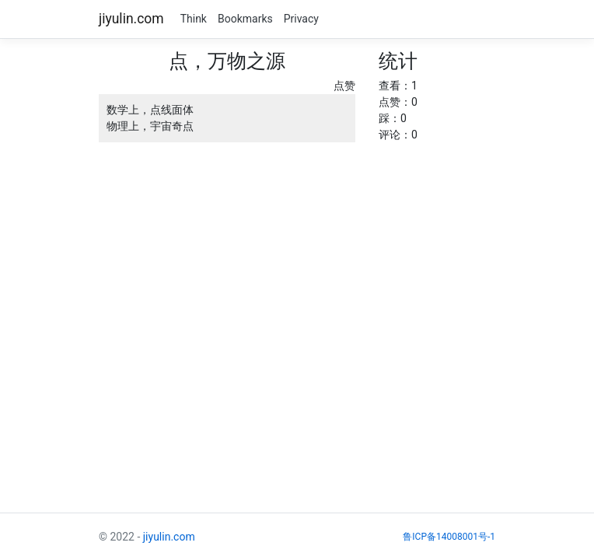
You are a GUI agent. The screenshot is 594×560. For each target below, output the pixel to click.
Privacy (301, 18)
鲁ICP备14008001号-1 (449, 536)
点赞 (344, 85)
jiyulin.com (131, 18)
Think (193, 18)
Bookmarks (245, 18)
